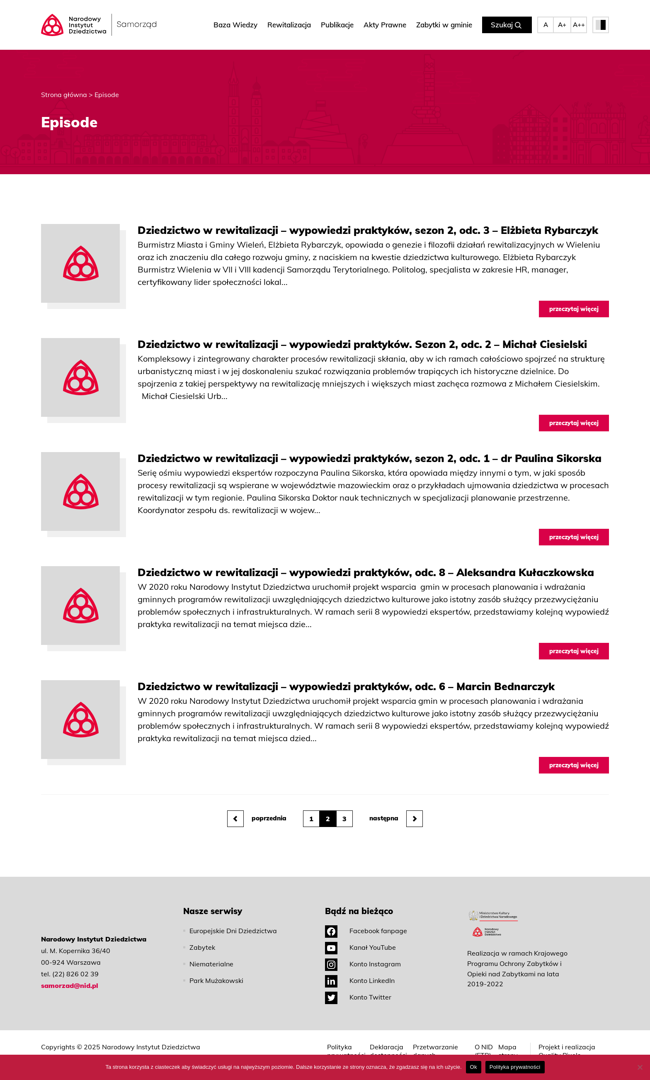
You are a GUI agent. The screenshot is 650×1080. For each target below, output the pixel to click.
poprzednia (256, 818)
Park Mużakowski (216, 980)
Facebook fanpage (366, 931)
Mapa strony (508, 1051)
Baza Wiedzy (235, 24)
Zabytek (202, 947)
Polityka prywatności (346, 1051)
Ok (473, 1067)
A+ (562, 25)
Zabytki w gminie (444, 24)
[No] (639, 1067)
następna (396, 818)
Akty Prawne (385, 24)
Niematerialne (211, 964)
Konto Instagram (363, 964)
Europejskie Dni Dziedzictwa (233, 931)
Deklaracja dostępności (388, 1051)
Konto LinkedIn (360, 980)
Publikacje (337, 24)
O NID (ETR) (484, 1051)
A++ (579, 25)
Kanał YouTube (360, 947)
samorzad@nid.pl (69, 985)
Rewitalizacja (289, 24)
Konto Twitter (358, 997)
